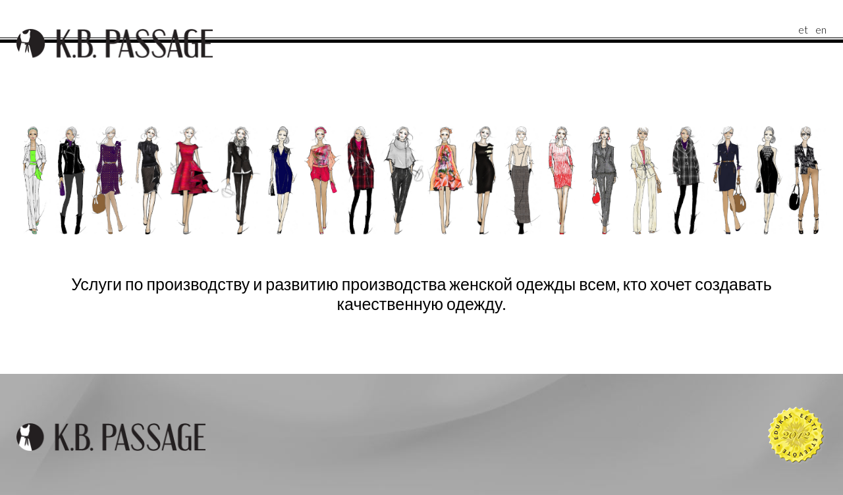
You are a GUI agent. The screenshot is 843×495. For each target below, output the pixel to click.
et (803, 29)
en (821, 29)
